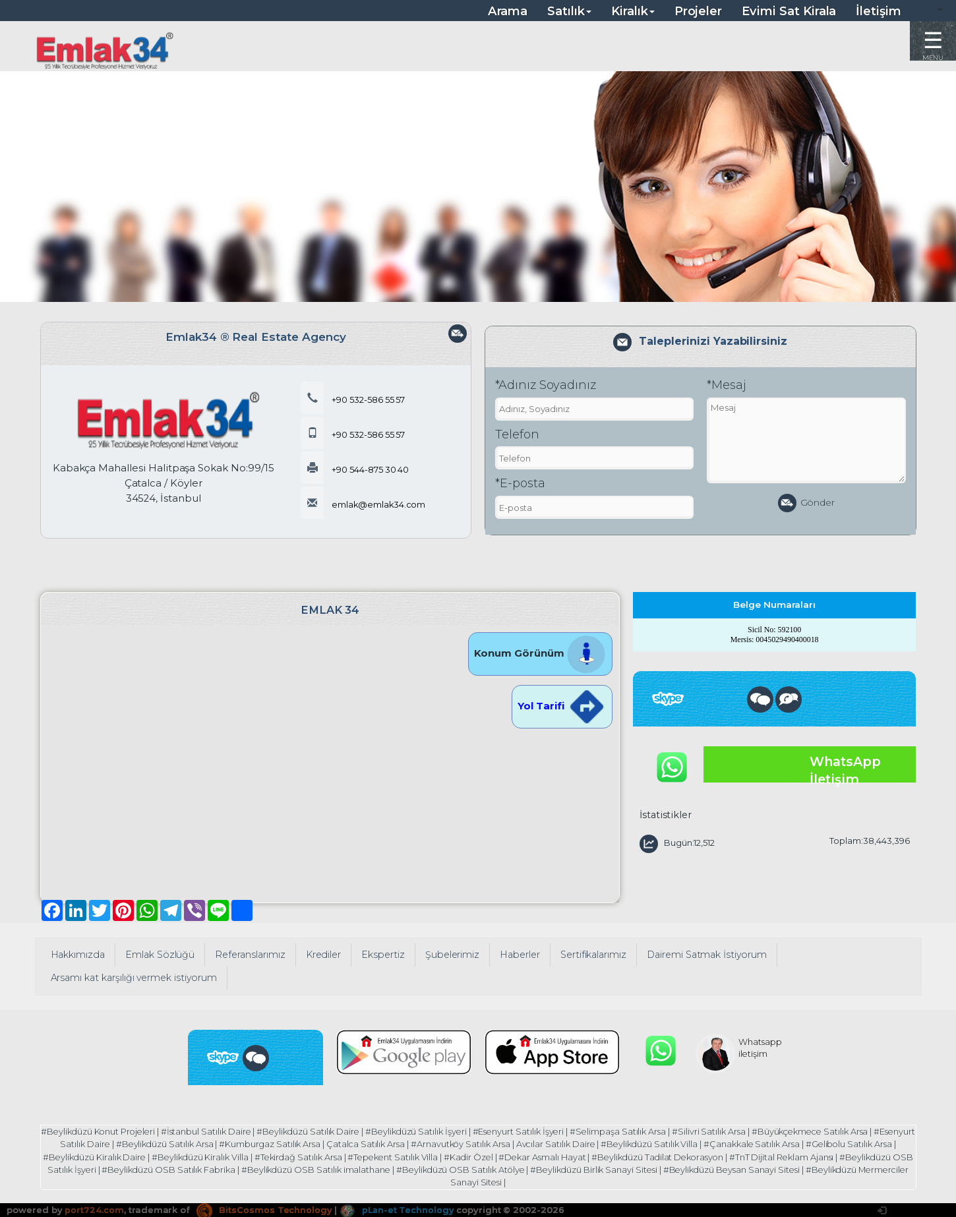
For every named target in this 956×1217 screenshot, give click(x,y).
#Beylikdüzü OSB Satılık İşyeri (119, 1168)
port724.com (94, 1207)
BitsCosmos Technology (264, 1207)
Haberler (520, 955)
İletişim (878, 11)
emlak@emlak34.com (364, 504)
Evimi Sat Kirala (789, 11)
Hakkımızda (78, 955)
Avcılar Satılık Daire (589, 1144)
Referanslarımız (250, 955)
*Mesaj (726, 385)
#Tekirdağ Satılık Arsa (345, 1155)
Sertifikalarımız (593, 955)
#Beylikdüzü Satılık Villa (685, 1144)
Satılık (569, 11)
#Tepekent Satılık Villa (441, 1155)
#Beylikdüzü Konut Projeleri (114, 1131)
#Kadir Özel (518, 1155)
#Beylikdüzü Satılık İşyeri (438, 1131)
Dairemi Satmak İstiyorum (707, 955)
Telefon (517, 434)
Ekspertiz (383, 955)
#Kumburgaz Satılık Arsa (302, 1144)
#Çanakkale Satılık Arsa (788, 1144)
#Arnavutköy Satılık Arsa (494, 1144)
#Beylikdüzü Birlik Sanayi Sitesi (686, 1168)
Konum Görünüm (540, 653)
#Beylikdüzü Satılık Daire (328, 1131)
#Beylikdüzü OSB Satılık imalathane (403, 1168)
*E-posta (520, 483)
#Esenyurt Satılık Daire (93, 1144)
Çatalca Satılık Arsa (398, 1144)
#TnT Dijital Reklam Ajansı (837, 1155)
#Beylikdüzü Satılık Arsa (195, 1144)
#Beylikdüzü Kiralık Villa (245, 1155)
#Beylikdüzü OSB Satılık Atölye (550, 1168)
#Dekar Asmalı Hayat (593, 1155)
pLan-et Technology (398, 1207)
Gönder (806, 503)
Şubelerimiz (452, 955)
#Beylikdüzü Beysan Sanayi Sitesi (826, 1168)
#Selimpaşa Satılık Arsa (642, 1131)
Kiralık (633, 11)
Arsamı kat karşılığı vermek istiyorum (134, 978)
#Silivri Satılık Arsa (734, 1131)
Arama (508, 11)
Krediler (324, 955)
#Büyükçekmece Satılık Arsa (837, 1131)
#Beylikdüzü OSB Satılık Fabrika (254, 1168)
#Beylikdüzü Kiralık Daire (138, 1155)
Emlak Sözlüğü (159, 955)
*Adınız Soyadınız (545, 385)
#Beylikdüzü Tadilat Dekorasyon (711, 1155)
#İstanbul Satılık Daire (224, 1131)
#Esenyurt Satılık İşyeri (542, 1131)
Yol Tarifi (562, 705)
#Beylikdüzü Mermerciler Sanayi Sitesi (475, 1180)
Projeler (698, 11)
